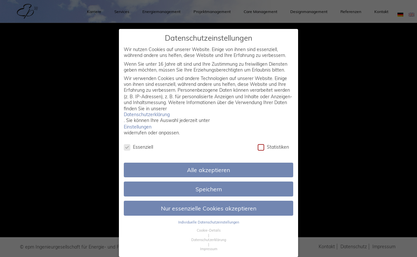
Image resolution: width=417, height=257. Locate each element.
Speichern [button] (208, 189)
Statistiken (273, 147)
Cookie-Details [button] (209, 230)
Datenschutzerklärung (147, 114)
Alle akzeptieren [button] (208, 169)
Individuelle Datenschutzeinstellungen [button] (208, 222)
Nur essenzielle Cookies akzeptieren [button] (208, 208)
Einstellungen (137, 127)
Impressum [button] (208, 249)
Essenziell (138, 147)
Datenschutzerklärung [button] (208, 239)
